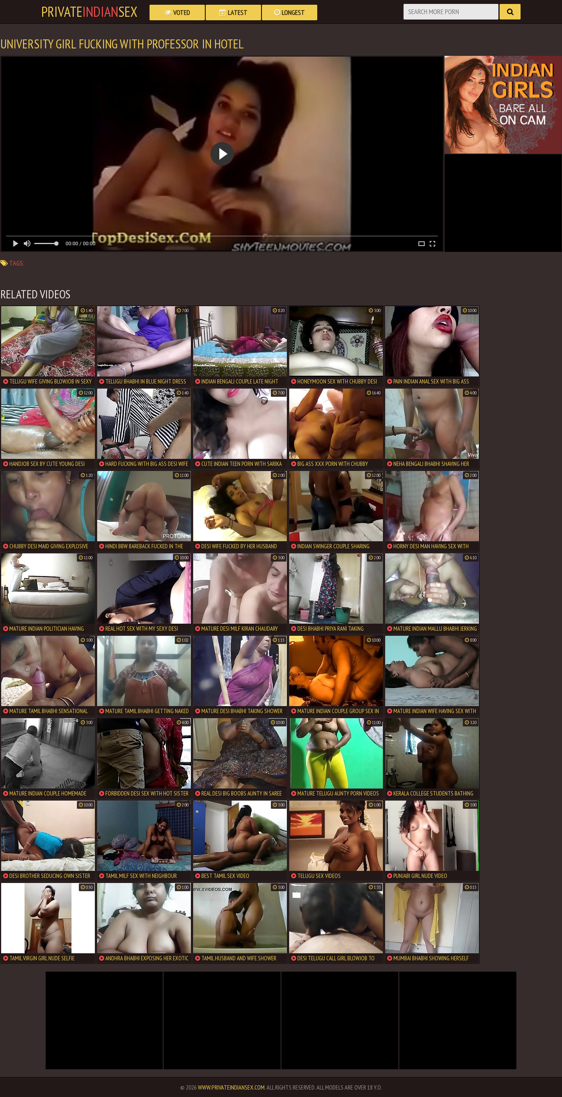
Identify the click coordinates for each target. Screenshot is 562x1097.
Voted (177, 12)
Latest (233, 12)
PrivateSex (89, 12)
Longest (289, 12)
